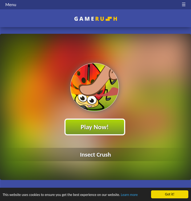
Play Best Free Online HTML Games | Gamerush (95, 19)
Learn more (129, 195)
